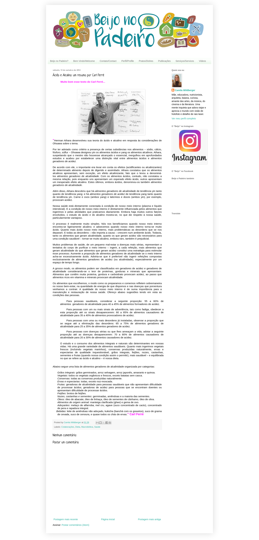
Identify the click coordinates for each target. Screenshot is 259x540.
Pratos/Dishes (146, 61)
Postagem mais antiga (149, 519)
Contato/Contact (108, 61)
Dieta (77, 427)
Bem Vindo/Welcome (84, 61)
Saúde (97, 427)
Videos (202, 61)
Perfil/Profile (127, 61)
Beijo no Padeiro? (59, 61)
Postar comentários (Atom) (75, 525)
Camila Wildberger (185, 90)
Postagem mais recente (66, 519)
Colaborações (67, 427)
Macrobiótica (87, 427)
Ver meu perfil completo (184, 118)
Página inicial (108, 519)
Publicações (164, 61)
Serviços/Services (185, 61)
